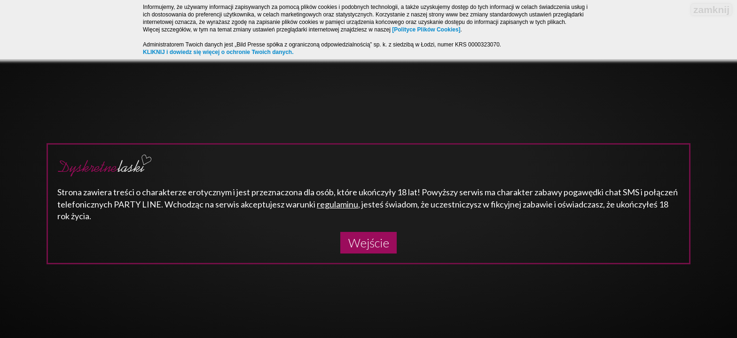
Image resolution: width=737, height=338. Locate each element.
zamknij (711, 9)
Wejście (368, 242)
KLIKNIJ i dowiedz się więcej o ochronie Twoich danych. (218, 52)
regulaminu (337, 204)
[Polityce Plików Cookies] (426, 29)
